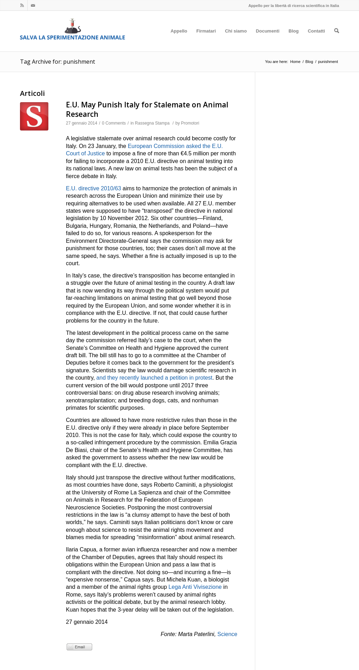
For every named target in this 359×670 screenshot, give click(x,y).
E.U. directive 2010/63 (93, 188)
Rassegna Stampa (152, 123)
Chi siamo (236, 39)
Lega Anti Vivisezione (195, 587)
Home (295, 61)
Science (227, 634)
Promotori (190, 123)
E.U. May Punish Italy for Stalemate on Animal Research (147, 109)
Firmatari (206, 39)
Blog (293, 39)
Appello (179, 39)
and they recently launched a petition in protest (154, 378)
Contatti (316, 39)
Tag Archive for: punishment (57, 61)
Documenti (267, 39)
